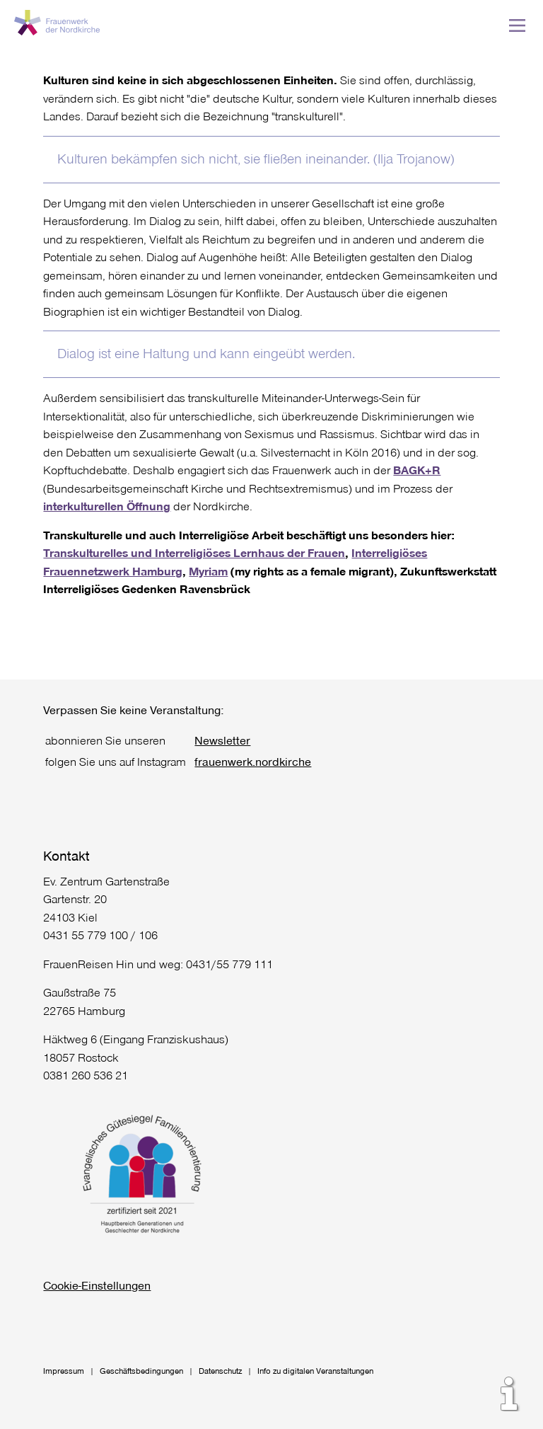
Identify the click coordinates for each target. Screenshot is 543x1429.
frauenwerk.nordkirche (252, 761)
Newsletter (222, 740)
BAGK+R (416, 469)
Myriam (208, 570)
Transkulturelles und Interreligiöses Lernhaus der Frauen (194, 552)
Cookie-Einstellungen (97, 1285)
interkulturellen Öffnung (106, 505)
